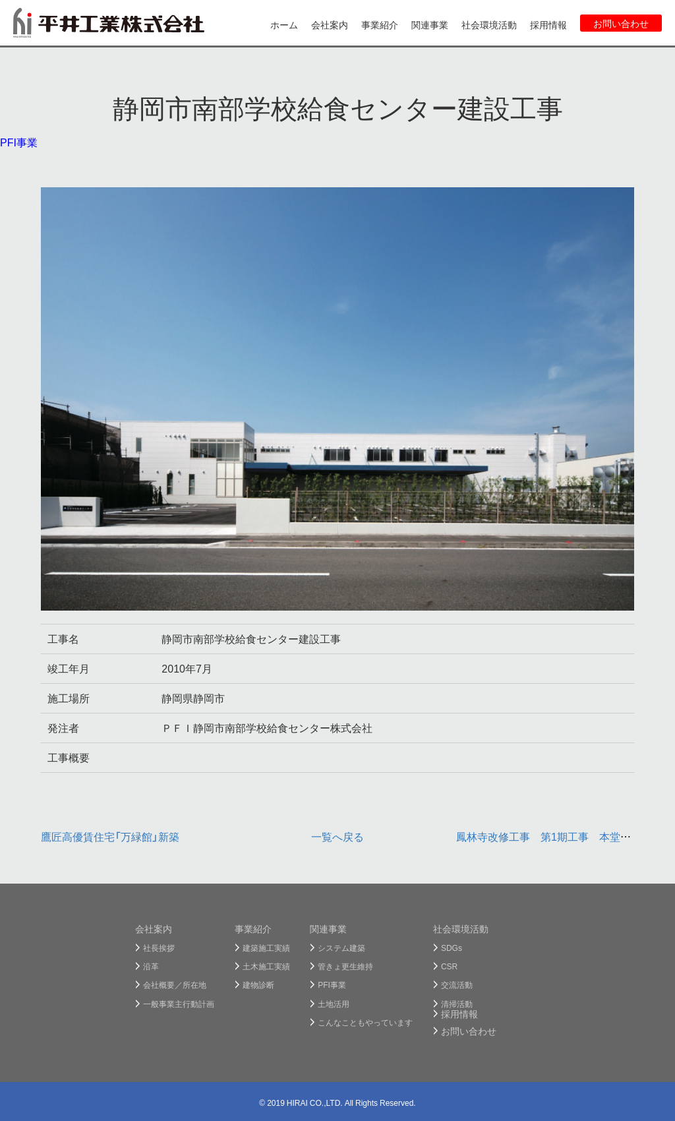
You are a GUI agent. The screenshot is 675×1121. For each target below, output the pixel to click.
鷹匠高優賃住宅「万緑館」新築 (110, 836)
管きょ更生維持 (345, 966)
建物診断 (258, 984)
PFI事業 (19, 142)
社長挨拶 (159, 948)
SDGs (451, 948)
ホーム (284, 24)
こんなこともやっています (365, 1022)
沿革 (151, 966)
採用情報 (548, 24)
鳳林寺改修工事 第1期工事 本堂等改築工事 (564, 836)
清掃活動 (457, 1004)
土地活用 (333, 1004)
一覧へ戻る (337, 836)
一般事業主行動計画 (178, 1004)
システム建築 (341, 948)
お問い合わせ (621, 23)
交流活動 (457, 984)
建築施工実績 (266, 948)
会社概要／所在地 (174, 984)
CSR (449, 966)
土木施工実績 (266, 966)
